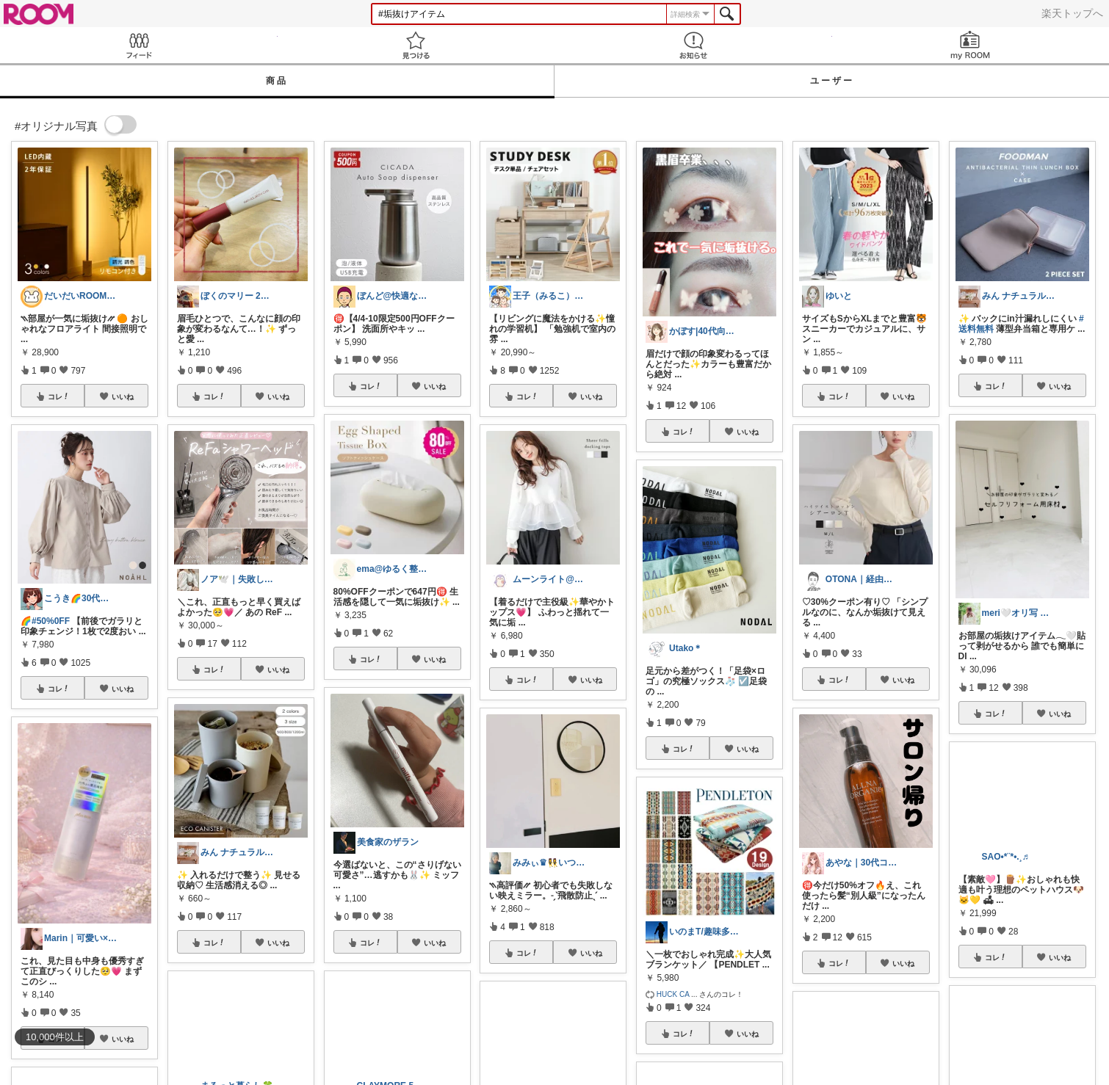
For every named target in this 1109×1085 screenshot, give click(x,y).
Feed (139, 45)
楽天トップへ (1072, 13)
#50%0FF (51, 621)
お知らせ (693, 45)
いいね (123, 396)
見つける (416, 45)
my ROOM (971, 45)
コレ (59, 396)
